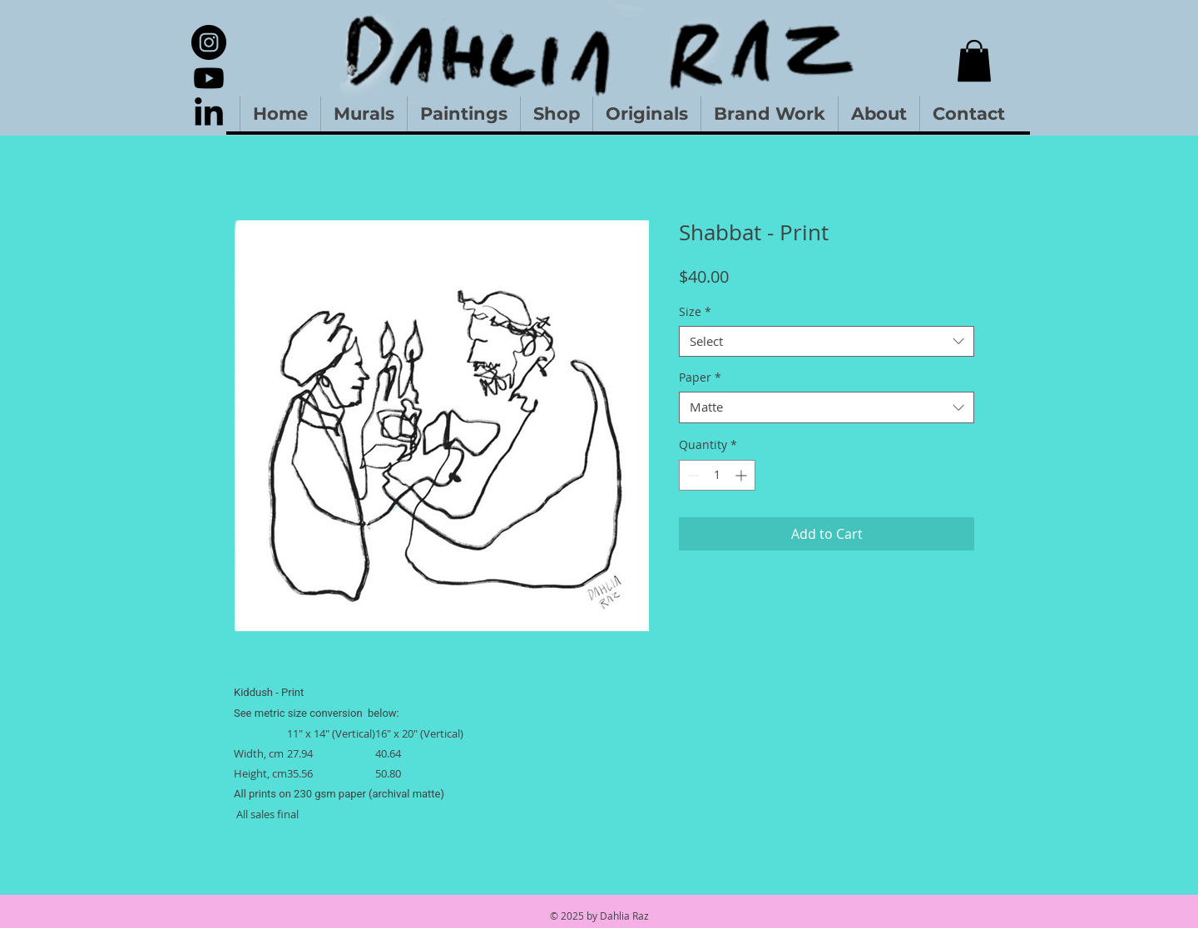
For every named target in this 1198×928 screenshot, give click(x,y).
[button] (974, 60)
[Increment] (742, 475)
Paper (700, 377)
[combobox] (826, 342)
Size (695, 311)
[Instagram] (208, 42)
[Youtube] (208, 78)
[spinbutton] (717, 475)
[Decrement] (691, 475)
